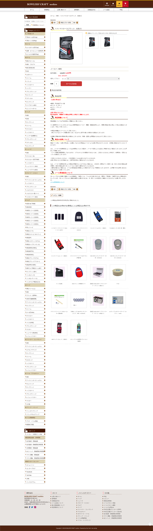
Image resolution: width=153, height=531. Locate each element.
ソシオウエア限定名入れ (33, 282)
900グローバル (30, 61)
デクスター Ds (30, 156)
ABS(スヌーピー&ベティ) (33, 234)
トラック (28, 81)
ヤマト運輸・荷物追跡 (32, 455)
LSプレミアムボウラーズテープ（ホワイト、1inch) (117, 312)
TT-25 (117, 283)
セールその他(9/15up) (32, 54)
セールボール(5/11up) (32, 47)
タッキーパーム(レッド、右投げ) (59, 255)
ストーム (28, 78)
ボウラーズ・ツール (83, 514)
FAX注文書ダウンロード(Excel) (113, 511)
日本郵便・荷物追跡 (32, 448)
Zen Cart (88, 528)
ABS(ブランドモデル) (32, 258)
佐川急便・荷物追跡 (32, 441)
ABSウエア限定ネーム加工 (33, 268)
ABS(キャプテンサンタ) (33, 244)
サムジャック (30, 384)
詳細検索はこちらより (38, 25)
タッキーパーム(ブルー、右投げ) (98, 228)
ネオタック (29, 360)
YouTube (28, 475)
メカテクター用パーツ (32, 193)
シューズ (80, 501)
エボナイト (29, 74)
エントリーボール (31, 108)
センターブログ (30, 468)
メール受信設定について (57, 182)
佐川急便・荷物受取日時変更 (34, 444)
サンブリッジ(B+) (31, 271)
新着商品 (46, 10)
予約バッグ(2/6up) (31, 40)
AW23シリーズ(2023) (32, 217)
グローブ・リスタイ (83, 503)
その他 (28, 404)
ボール (80, 496)
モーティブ (29, 95)
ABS (27, 115)
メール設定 (106, 10)
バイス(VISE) (30, 322)
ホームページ (30, 465)
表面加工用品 (30, 424)
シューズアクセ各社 (32, 169)
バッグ (80, 498)
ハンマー (28, 88)
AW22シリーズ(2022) (32, 220)
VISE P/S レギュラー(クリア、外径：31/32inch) (118, 256)
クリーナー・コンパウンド (85, 509)
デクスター (29, 129)
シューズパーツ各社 (32, 166)
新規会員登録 (107, 501)
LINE (27, 478)
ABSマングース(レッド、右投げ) (59, 339)
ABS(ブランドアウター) (33, 261)
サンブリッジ (30, 122)
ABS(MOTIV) (30, 251)
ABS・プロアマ (30, 64)
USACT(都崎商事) (31, 299)
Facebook (29, 472)
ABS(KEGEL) (30, 254)
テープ (80, 507)
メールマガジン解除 (109, 505)
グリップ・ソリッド (83, 516)
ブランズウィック (31, 91)
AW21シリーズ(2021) (32, 224)
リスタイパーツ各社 (32, 197)
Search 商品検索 (33, 17)
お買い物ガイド (61, 10)
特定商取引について (57, 507)
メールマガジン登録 (109, 503)
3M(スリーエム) (30, 288)
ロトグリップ (30, 102)
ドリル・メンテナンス (84, 520)
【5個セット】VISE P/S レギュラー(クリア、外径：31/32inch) (78, 312)
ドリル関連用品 (82, 518)
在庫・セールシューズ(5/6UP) (34, 51)
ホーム (32, 10)
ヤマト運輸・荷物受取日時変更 (35, 458)
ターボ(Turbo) (30, 312)
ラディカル (29, 98)
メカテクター (30, 190)
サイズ (64, 79)
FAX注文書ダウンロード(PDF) (112, 509)
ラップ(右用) (59, 283)
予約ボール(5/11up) (31, 37)
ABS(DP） (29, 237)
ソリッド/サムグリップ (32, 414)
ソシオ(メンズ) (30, 275)
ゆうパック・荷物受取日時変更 (35, 451)
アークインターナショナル (34, 180)
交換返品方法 (91, 10)
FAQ (121, 10)
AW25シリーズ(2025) (32, 210)
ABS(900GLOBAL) (31, 248)
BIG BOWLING (30, 68)
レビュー (106, 498)
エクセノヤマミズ (31, 350)
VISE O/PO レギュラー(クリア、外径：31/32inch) (98, 256)
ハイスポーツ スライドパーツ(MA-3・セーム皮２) (59, 229)
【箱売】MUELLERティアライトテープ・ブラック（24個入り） (98, 312)
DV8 (27, 71)
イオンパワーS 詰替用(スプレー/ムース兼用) (79, 340)
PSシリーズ (29, 227)
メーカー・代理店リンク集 (34, 434)
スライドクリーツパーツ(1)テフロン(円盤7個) (78, 256)
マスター (28, 329)
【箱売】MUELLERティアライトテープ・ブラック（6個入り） (98, 284)
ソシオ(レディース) (31, 278)
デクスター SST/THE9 (32, 159)
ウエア (80, 505)
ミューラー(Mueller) (32, 333)
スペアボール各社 (31, 105)
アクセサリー (81, 511)
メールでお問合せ (109, 507)
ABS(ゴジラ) (29, 231)
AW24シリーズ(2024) (32, 214)
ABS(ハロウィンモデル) (33, 241)
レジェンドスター (31, 336)
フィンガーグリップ (32, 411)
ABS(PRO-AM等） (31, 265)
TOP (150, 524)
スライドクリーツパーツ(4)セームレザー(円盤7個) (59, 312)
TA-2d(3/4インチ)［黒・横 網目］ (118, 228)
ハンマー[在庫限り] (31, 136)
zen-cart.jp (94, 528)
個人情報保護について (58, 505)
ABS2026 (29, 207)
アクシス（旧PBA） (32, 295)
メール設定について (57, 503)
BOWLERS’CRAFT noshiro (72, 528)
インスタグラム (30, 482)
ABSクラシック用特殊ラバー (79, 283)
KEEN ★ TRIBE (30, 203)
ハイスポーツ (30, 85)
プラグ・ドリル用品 (32, 421)
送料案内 (76, 10)
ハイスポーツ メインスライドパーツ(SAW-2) (78, 229)
